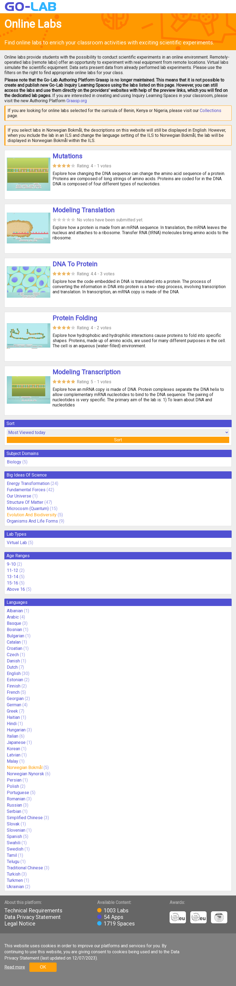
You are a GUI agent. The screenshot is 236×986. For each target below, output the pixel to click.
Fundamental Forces (26, 489)
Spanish (14, 836)
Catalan (14, 642)
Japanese (16, 742)
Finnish (13, 686)
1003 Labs (116, 910)
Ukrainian (15, 886)
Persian (14, 780)
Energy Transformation (28, 483)
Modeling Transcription (87, 372)
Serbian (14, 811)
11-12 (12, 570)
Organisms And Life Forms (32, 521)
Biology (14, 462)
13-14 (12, 576)
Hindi (12, 723)
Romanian (16, 798)
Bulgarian (15, 635)
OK (43, 967)
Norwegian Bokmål (24, 767)
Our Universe (19, 496)
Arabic (13, 617)
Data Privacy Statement (32, 917)
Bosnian (14, 629)
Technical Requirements (33, 910)
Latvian (13, 755)
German (14, 704)
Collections (210, 110)
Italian (12, 736)
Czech (13, 654)
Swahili (13, 842)
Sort (118, 439)
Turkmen (15, 880)
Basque (14, 623)
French (13, 692)
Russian (14, 805)
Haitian (13, 717)
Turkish (13, 874)
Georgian (15, 698)
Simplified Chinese (25, 817)
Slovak (13, 824)
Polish (13, 786)
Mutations (67, 156)
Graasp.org (76, 100)
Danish (13, 661)
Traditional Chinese (25, 867)
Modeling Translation (84, 210)
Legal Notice (19, 923)
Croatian (14, 648)
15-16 (12, 583)
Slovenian (16, 830)
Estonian (15, 679)
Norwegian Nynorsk (25, 773)
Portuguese (18, 792)
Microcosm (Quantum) (28, 508)
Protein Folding (75, 318)
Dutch (12, 667)
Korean (13, 748)
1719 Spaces (119, 923)
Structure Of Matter (25, 502)
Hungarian (16, 729)
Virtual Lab (17, 542)
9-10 (11, 564)
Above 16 (16, 589)
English (14, 673)
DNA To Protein (75, 264)
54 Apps (113, 917)
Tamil (12, 855)
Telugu (13, 861)
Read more (14, 967)
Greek (12, 711)
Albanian (15, 610)
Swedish (15, 849)
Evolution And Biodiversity (32, 514)
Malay (12, 761)
